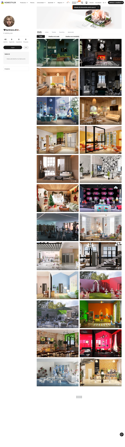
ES (104, 3)
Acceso (92, 3)
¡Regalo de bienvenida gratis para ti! (85, 7)
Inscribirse (98, 3)
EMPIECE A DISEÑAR (116, 3)
